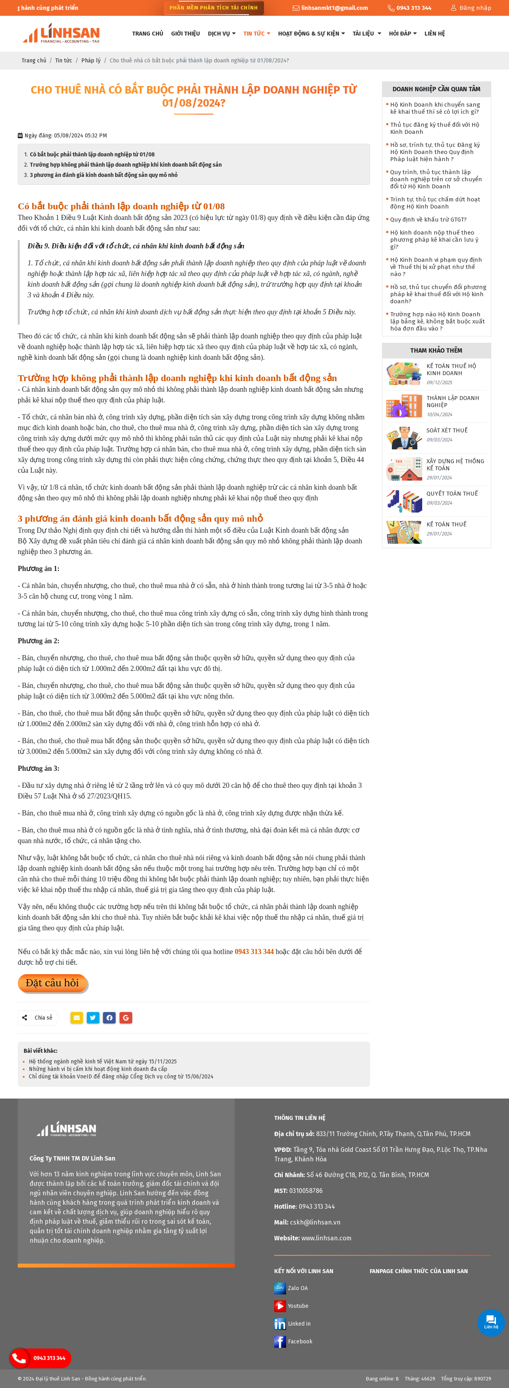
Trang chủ (147, 33)
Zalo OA (291, 1288)
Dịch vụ (222, 33)
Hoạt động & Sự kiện (311, 33)
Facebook (293, 1342)
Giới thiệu (185, 33)
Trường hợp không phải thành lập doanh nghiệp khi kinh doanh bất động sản (126, 165)
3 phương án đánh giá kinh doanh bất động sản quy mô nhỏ (104, 175)
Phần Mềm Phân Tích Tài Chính (214, 8)
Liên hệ (435, 33)
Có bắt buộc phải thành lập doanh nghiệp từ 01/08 (94, 154)
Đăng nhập (471, 7)
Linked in (292, 1324)
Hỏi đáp (403, 33)
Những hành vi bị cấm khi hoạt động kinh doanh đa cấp (98, 1069)
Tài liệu (367, 33)
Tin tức (256, 33)
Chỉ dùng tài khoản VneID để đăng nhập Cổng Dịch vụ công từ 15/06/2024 (121, 1076)
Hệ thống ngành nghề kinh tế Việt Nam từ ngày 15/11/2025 (103, 1061)
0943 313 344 (49, 1358)
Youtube (291, 1306)
